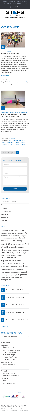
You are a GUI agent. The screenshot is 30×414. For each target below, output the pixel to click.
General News (6, 211)
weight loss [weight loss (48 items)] (21, 274)
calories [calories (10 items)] (3, 238)
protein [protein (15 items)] (3, 266)
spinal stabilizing (20, 142)
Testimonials (5, 368)
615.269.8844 (18, 7)
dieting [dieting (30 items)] (19, 241)
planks (12, 142)
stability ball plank (19, 144)
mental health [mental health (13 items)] (17, 255)
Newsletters (5, 214)
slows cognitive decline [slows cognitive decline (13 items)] (13, 272)
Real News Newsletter (11, 383)
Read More (4, 75)
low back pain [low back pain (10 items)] (9, 255)
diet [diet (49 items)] (14, 240)
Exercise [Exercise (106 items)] (5, 244)
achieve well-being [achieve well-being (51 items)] (10, 230)
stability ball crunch (7, 144)
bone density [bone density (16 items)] (5, 236)
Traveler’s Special (9, 359)
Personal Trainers (7, 362)
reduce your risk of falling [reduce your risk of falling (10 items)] (12, 266)
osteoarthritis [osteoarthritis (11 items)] (25, 261)
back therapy (13, 82)
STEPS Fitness (15, 15)
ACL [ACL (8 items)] (20, 230)
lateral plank (23, 140)
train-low (15, 84)
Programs (4, 346)
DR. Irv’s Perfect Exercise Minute (14, 350)
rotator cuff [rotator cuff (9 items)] (11, 269)
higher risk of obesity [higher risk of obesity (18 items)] (18, 253)
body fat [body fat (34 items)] (24, 233)
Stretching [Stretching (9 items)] (9, 275)
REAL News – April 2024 (15, 305)
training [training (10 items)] (14, 275)
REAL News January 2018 (10, 54)
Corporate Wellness (10, 357)
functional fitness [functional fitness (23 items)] (18, 250)
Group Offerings (9, 355)
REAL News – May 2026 (14, 290)
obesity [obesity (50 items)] (18, 260)
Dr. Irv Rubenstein (9, 365)
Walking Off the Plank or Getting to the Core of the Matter (15, 115)
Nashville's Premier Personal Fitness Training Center (13, 409)
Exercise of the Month (8, 202)
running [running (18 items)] (17, 269)
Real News (11, 80)
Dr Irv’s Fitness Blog (10, 373)
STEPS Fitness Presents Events (13, 348)
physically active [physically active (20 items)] (19, 263)
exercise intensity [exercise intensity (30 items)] (18, 244)
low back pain (23, 82)
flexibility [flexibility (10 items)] (10, 250)
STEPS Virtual (5, 342)
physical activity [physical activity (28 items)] (7, 263)
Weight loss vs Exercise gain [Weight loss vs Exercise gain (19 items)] (10, 277)
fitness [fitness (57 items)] (4, 250)
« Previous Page (7, 152)
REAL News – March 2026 (15, 312)
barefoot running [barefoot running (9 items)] (16, 233)
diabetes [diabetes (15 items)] (9, 241)
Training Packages (9, 352)
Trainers (4, 221)
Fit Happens (5, 205)
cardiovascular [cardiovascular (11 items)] (13, 238)
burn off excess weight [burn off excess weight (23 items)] (17, 236)
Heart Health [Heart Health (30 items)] (6, 253)
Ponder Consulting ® (23, 410)
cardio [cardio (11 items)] (7, 238)
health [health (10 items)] (27, 250)
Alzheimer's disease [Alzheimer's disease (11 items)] (6, 233)
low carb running (6, 84)
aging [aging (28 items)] (24, 230)
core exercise (13, 140)
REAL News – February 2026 (17, 320)
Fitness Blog (12, 138)
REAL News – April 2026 (15, 297)
